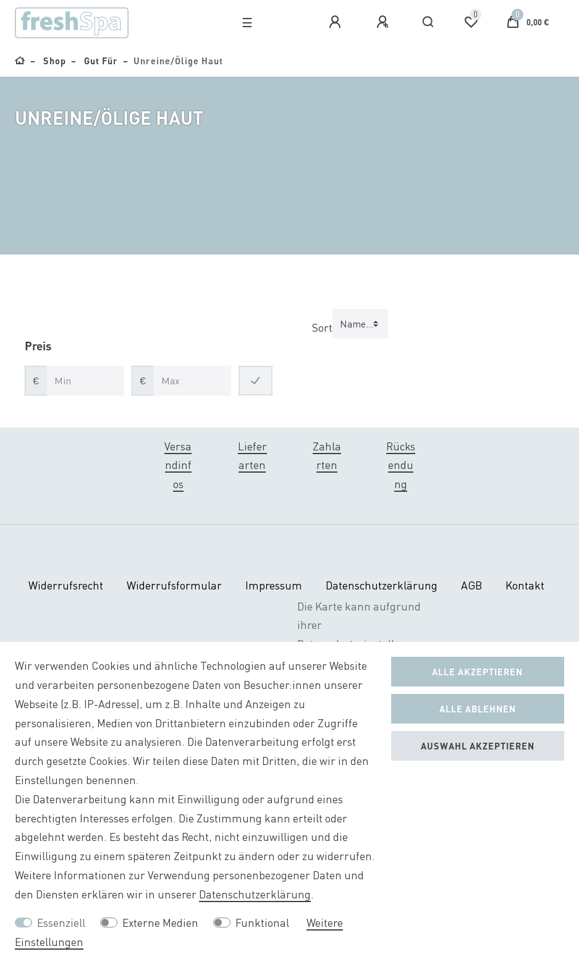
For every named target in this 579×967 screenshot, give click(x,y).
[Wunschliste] (471, 22)
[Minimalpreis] (85, 380)
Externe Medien (160, 922)
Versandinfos (178, 465)
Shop (53, 60)
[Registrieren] (384, 22)
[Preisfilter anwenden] (256, 380)
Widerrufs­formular (174, 585)
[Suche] (428, 22)
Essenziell (61, 922)
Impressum (273, 585)
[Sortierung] (360, 324)
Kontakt (524, 585)
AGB (471, 585)
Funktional (262, 922)
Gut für (100, 60)
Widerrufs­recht (65, 585)
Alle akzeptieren (477, 671)
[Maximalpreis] (192, 380)
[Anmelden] (337, 22)
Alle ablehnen (477, 708)
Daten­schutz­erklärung (381, 585)
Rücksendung (400, 465)
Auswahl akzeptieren (478, 745)
